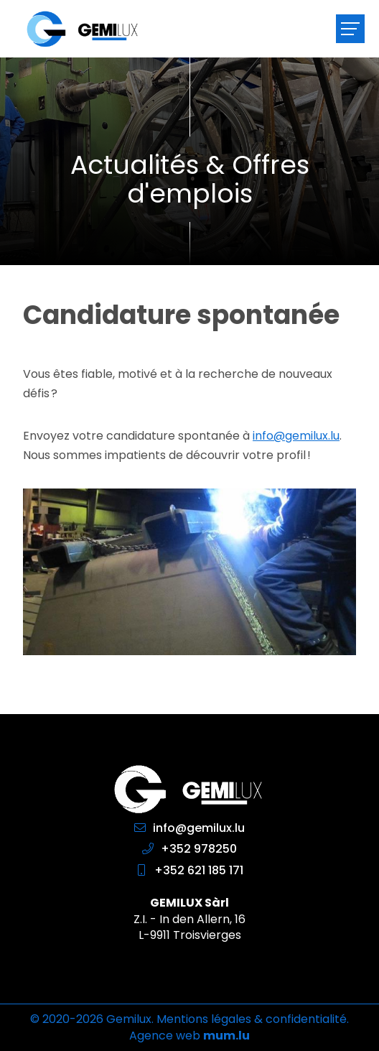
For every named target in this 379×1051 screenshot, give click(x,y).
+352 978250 (199, 849)
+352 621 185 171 (198, 870)
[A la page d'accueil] (83, 28)
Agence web (164, 1035)
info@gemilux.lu (296, 435)
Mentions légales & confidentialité (251, 1019)
